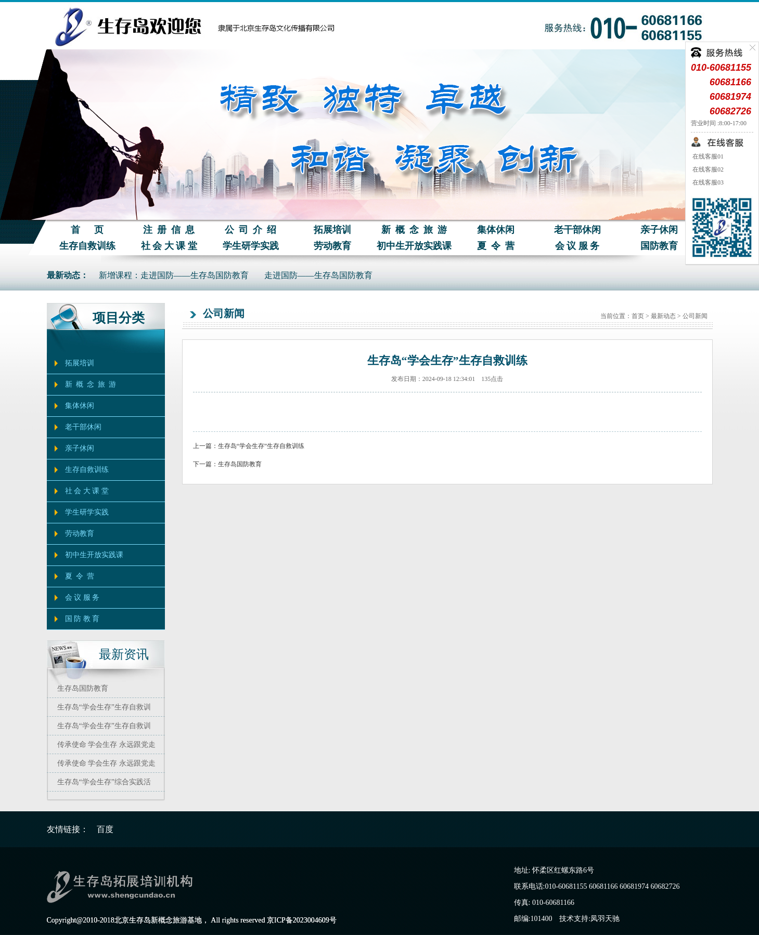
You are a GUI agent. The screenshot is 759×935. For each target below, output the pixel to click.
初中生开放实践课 (414, 246)
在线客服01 (707, 156)
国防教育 (659, 246)
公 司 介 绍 (250, 230)
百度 (105, 829)
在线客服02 (707, 169)
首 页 (87, 230)
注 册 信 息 (169, 230)
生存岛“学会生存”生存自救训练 (261, 446)
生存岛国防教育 (82, 688)
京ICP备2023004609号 (302, 920)
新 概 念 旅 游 (414, 230)
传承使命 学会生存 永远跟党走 (106, 744)
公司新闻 (695, 316)
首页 (638, 316)
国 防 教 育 (82, 619)
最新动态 (663, 316)
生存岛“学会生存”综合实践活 (104, 782)
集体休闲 (495, 230)
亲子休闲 (659, 230)
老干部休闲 (577, 230)
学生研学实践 (251, 246)
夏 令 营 (495, 246)
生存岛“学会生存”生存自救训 (104, 707)
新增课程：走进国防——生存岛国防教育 (174, 275)
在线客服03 (707, 182)
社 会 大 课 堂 (169, 246)
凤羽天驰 (605, 919)
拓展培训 (332, 230)
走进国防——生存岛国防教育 (318, 275)
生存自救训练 (87, 246)
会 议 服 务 (577, 246)
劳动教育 (332, 246)
